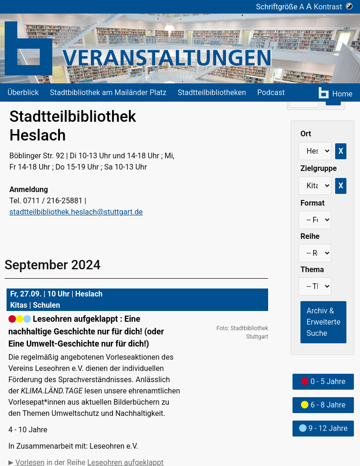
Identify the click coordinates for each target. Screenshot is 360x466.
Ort (305, 133)
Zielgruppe (318, 168)
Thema (312, 269)
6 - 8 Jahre (323, 404)
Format (312, 203)
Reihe (310, 236)
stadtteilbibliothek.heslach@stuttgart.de (76, 211)
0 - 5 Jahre (323, 381)
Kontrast (333, 6)
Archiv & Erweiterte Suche (323, 322)
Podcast (271, 92)
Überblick (23, 92)
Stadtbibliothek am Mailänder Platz (108, 92)
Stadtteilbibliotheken (212, 92)
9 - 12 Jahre (323, 428)
